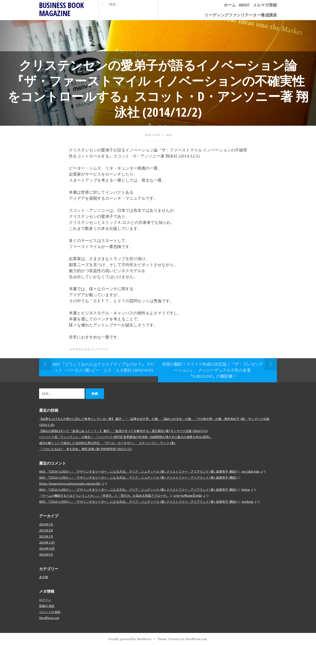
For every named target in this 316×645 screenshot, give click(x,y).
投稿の (46, 606)
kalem (246, 490)
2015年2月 (46, 530)
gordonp (247, 502)
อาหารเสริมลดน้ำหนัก (188, 496)
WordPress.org (49, 618)
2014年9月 (46, 554)
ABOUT (244, 5)
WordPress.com (196, 639)
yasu (169, 135)
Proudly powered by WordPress (130, 639)
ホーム (230, 5)
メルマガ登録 (265, 5)
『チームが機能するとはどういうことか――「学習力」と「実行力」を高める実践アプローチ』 (104, 496)
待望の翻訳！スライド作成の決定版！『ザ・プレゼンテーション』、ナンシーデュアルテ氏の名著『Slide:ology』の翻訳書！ (212, 370)
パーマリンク (78, 349)
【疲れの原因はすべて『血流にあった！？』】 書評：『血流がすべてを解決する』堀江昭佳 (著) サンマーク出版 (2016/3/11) (123, 431)
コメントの (49, 612)
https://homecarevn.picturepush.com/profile (70, 483)
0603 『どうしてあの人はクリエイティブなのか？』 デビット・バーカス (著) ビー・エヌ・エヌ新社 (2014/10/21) (104, 367)
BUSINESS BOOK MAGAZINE (61, 9)
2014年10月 (47, 548)
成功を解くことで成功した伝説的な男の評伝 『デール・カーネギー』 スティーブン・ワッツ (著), (107, 443)
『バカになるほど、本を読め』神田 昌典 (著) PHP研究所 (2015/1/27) (85, 449)
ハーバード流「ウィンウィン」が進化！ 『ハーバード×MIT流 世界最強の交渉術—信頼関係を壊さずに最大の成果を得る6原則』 (125, 437)
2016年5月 (46, 524)
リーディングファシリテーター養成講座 (240, 15)
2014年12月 (47, 542)
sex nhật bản (250, 471)
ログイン (45, 600)
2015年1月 (46, 536)
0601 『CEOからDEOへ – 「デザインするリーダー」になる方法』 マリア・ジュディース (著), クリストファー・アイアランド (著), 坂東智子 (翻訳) (138, 471)
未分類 (43, 577)
